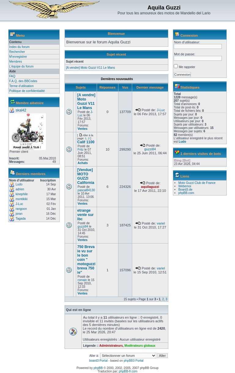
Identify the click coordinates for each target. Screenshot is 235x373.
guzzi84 (150, 149)
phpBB (98, 368)
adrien (20, 189)
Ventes (83, 128)
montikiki (22, 199)
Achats (83, 163)
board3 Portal (98, 360)
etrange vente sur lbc (85, 214)
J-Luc (19, 204)
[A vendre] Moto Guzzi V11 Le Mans (90, 67)
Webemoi (184, 186)
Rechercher (17, 51)
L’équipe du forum (21, 66)
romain (82, 280)
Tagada (21, 218)
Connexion (189, 35)
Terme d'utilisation (21, 86)
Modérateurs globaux (140, 345)
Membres (15, 61)
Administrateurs (111, 345)
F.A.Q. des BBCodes (23, 81)
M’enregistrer (18, 56)
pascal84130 (86, 190)
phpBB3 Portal (134, 360)
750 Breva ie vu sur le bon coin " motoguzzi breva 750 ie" (86, 260)
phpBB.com (186, 193)
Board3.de (185, 189)
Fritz (81, 149)
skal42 (21, 110)
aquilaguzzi (150, 186)
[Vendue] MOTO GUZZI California (85, 176)
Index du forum (19, 47)
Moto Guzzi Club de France (197, 183)
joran (19, 213)
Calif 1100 (86, 142)
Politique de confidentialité (27, 91)
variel (161, 223)
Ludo (19, 184)
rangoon (21, 208)
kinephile (22, 194)
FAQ (12, 76)
